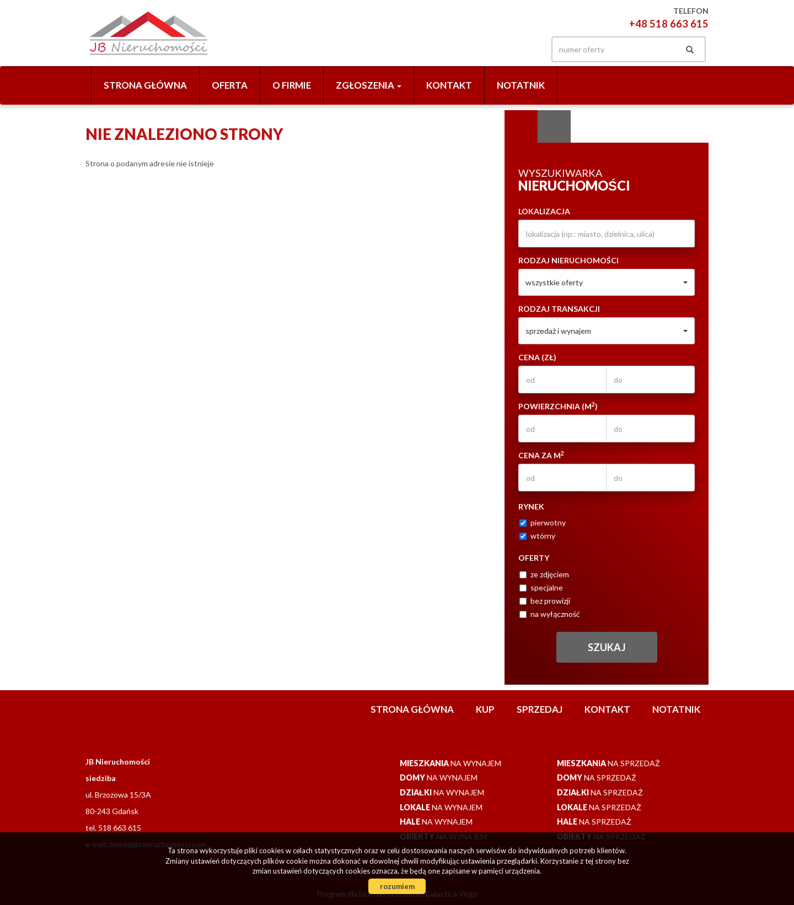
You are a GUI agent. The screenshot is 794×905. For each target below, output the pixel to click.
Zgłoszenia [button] (368, 85)
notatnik (521, 85)
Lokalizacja (544, 211)
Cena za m (541, 455)
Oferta (230, 85)
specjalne (541, 587)
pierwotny (542, 522)
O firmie (291, 85)
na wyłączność (549, 614)
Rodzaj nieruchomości (568, 260)
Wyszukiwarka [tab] (521, 126)
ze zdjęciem (544, 574)
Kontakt (449, 85)
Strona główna (145, 85)
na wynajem (450, 763)
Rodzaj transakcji (559, 308)
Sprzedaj (539, 709)
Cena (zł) (537, 357)
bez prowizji (544, 600)
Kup (485, 709)
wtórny (537, 535)
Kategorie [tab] (554, 126)
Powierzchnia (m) (558, 406)
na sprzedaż (608, 763)
